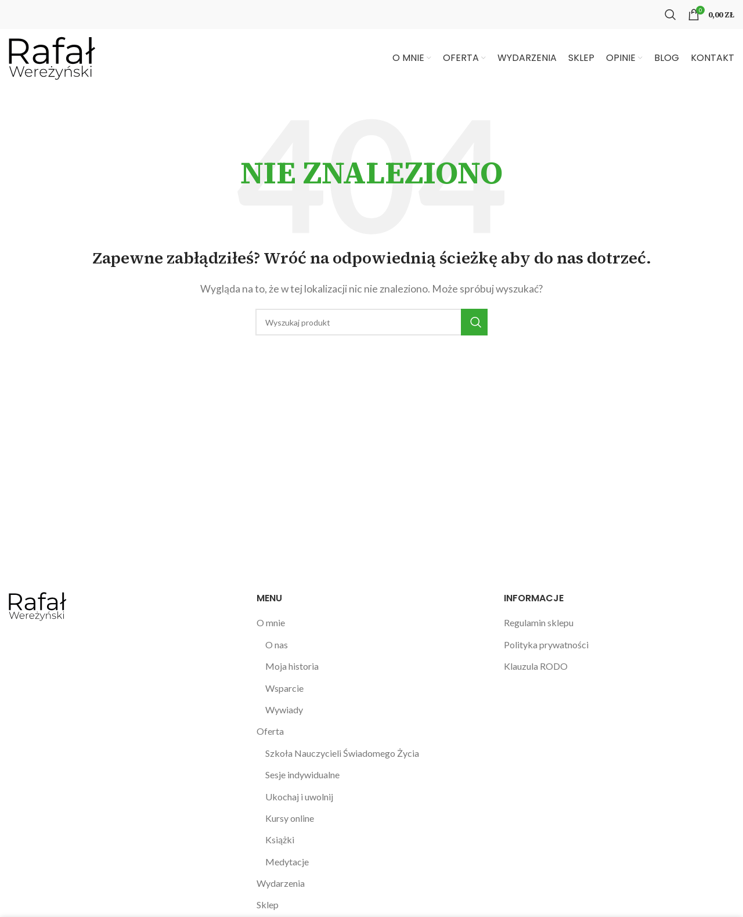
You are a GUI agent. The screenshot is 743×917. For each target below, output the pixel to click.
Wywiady (284, 709)
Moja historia (292, 665)
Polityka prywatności (546, 644)
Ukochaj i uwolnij (299, 796)
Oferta (270, 731)
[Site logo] (52, 56)
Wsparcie (284, 688)
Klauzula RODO (536, 665)
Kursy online (289, 818)
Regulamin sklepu (539, 622)
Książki (279, 839)
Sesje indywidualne (302, 774)
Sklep (268, 904)
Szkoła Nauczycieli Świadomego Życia (342, 753)
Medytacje (287, 861)
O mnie (271, 622)
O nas (276, 644)
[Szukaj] (670, 14)
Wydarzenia (281, 883)
